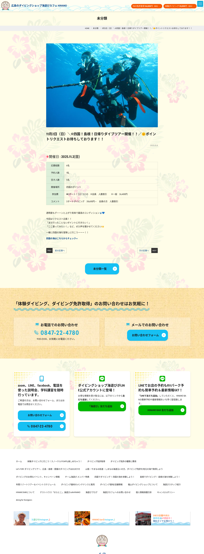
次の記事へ (145, 250)
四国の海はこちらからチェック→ (61, 238)
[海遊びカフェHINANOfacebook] (100, 551)
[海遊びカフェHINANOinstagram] (104, 551)
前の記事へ (59, 250)
